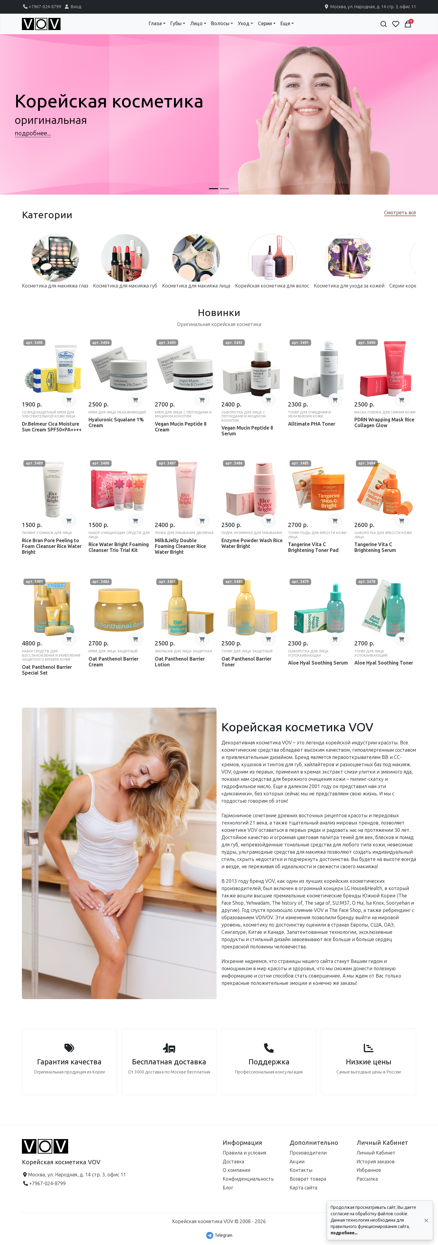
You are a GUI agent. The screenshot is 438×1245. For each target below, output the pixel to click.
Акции (297, 1162)
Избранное (368, 1170)
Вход (72, 6)
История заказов (375, 1162)
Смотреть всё (400, 213)
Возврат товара (308, 1179)
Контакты (301, 1170)
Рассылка (367, 1179)
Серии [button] (265, 23)
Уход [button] (243, 23)
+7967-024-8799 (41, 6)
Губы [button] (176, 23)
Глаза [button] (155, 23)
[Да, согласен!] (426, 1220)
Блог (228, 1188)
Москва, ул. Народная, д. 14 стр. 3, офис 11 (370, 6)
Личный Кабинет (375, 1153)
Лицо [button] (196, 23)
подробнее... (344, 1233)
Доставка (233, 1162)
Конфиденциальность (248, 1179)
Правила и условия (244, 1153)
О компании (236, 1170)
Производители (308, 1153)
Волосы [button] (220, 23)
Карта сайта (303, 1188)
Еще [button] (285, 23)
